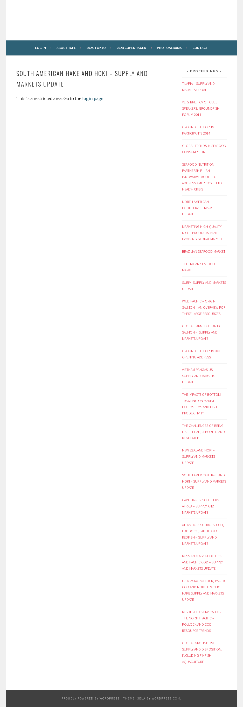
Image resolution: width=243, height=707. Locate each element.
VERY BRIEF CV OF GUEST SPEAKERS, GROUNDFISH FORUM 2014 (200, 108)
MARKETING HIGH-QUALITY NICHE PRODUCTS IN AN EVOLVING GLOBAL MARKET (202, 232)
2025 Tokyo (96, 47)
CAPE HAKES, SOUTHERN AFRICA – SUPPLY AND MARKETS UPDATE (200, 506)
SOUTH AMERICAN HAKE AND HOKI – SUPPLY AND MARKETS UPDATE (204, 481)
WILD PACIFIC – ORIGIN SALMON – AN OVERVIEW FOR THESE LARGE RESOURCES (203, 307)
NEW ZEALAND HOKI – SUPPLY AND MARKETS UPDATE (198, 456)
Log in (40, 47)
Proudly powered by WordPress (90, 698)
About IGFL (66, 47)
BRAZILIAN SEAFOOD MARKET (203, 251)
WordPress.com (166, 698)
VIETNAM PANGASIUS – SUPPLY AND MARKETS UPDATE (198, 375)
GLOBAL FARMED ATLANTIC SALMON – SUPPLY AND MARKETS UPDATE (201, 332)
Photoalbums (169, 47)
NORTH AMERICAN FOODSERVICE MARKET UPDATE (199, 207)
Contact (200, 47)
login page (92, 98)
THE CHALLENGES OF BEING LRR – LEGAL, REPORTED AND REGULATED (203, 431)
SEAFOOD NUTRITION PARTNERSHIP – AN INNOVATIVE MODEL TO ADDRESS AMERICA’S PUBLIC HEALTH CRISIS (202, 177)
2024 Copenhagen (131, 47)
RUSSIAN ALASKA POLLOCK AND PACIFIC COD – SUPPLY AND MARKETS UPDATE (202, 562)
